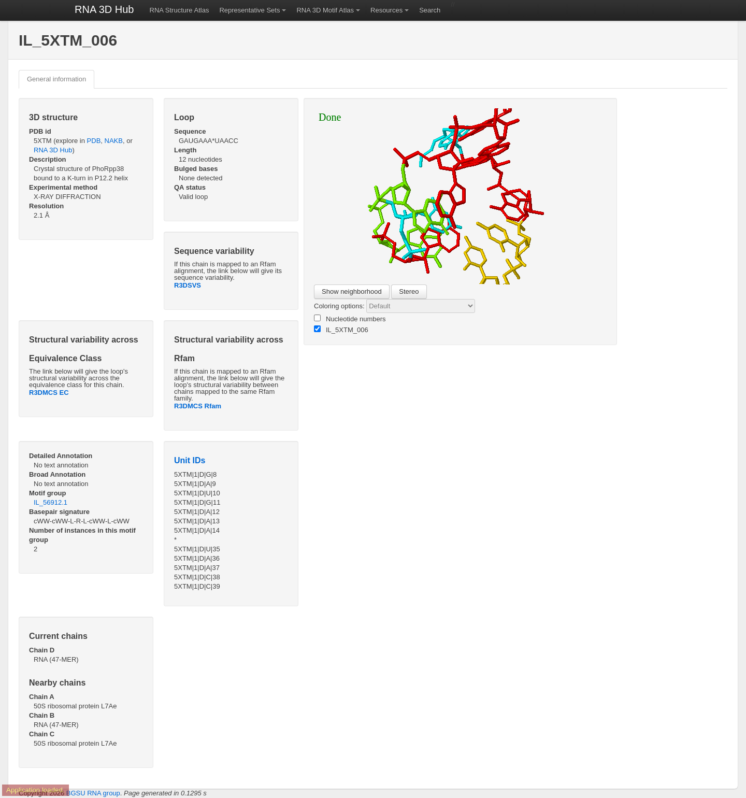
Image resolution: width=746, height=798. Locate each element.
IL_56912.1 (50, 502)
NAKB (114, 141)
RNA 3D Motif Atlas (325, 10)
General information (56, 79)
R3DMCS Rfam (197, 406)
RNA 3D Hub (104, 9)
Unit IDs (189, 460)
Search (429, 10)
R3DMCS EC (49, 392)
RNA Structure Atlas (179, 10)
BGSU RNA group (93, 793)
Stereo (409, 291)
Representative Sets (249, 10)
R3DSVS (187, 285)
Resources (386, 10)
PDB (94, 141)
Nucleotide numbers (350, 319)
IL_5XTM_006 (341, 329)
